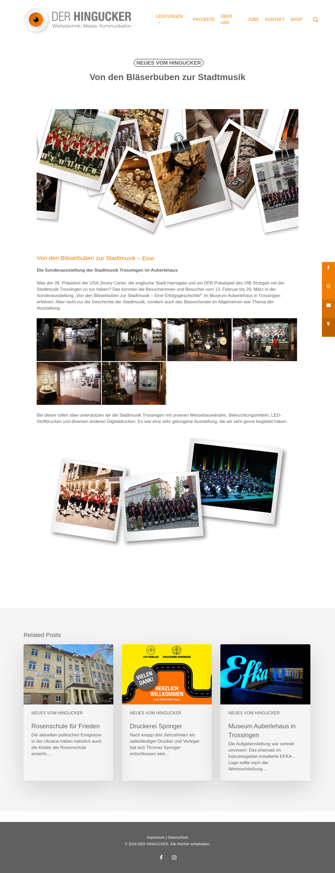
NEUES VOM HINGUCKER (168, 63)
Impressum (156, 837)
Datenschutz (178, 837)
